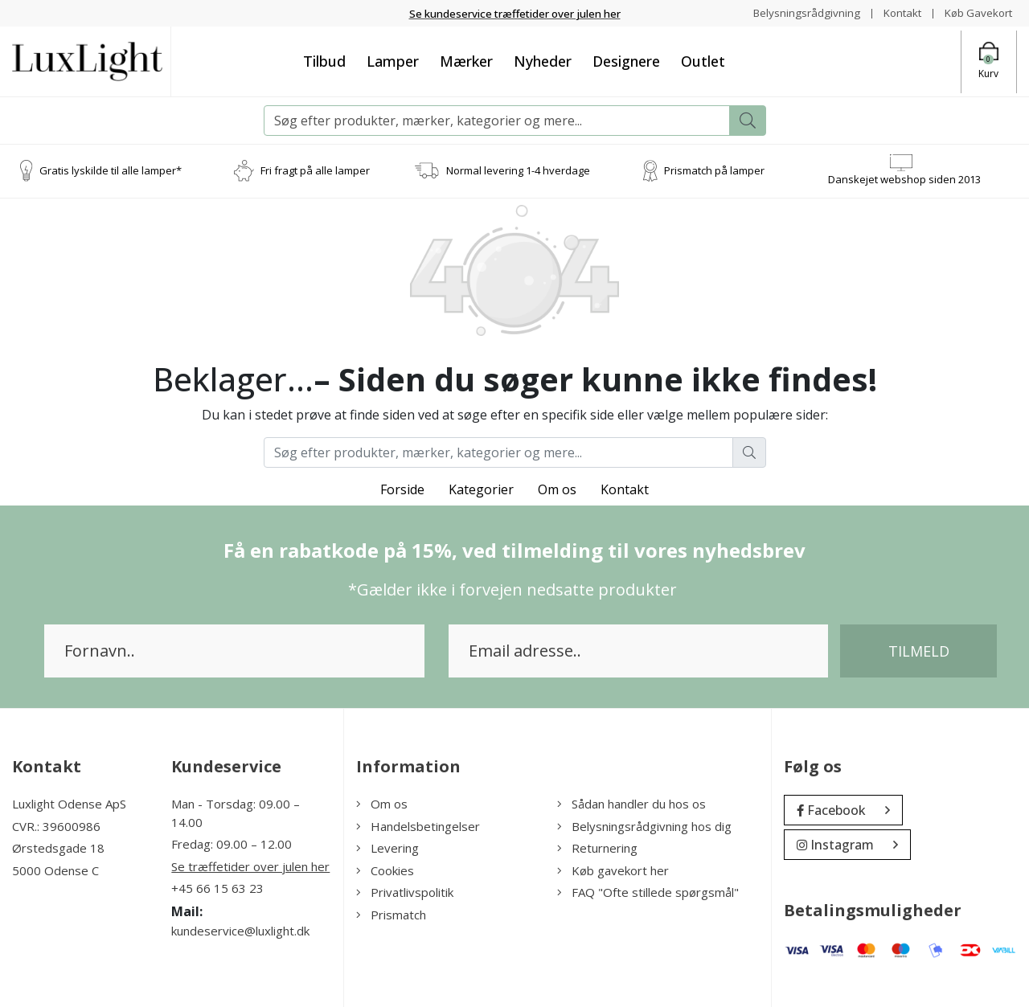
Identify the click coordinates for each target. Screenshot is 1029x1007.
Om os (557, 489)
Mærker (466, 61)
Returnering (597, 848)
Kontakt (896, 12)
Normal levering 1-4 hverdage (518, 170)
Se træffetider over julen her (250, 866)
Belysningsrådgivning (798, 12)
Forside (402, 489)
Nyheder (543, 61)
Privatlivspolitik (404, 892)
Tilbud (324, 61)
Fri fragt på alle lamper (315, 170)
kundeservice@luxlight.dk (240, 931)
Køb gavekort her (613, 870)
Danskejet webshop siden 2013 (904, 179)
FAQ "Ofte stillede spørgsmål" (648, 892)
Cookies (385, 870)
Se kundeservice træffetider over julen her (515, 13)
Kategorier (481, 489)
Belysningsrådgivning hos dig (644, 826)
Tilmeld (918, 651)
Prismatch (391, 915)
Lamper (393, 61)
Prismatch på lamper (714, 170)
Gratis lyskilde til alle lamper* (110, 170)
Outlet (703, 61)
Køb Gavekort (976, 12)
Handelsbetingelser (418, 826)
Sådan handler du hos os (631, 804)
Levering (387, 848)
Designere (626, 61)
